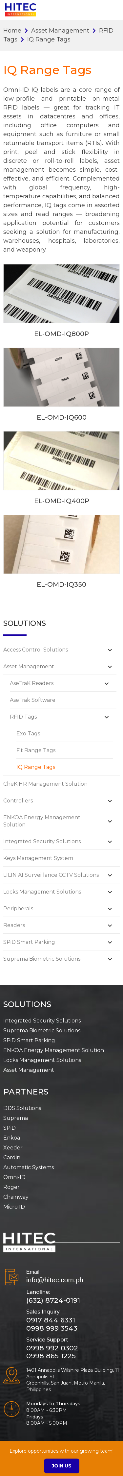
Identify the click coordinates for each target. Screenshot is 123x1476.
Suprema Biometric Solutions (41, 959)
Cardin (11, 1157)
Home (12, 30)
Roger (11, 1187)
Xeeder (13, 1147)
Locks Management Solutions (42, 892)
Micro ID (14, 1207)
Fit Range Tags (35, 750)
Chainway (16, 1197)
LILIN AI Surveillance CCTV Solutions (51, 875)
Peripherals (18, 908)
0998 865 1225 (51, 1356)
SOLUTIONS (27, 1004)
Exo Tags (28, 733)
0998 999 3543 (51, 1328)
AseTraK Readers (31, 683)
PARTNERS (25, 1091)
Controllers (18, 801)
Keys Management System (38, 858)
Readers (14, 925)
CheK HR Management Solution (45, 784)
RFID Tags (23, 717)
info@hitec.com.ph (54, 1280)
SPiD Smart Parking (29, 942)
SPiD (9, 1128)
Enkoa (11, 1138)
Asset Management (60, 30)
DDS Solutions (22, 1108)
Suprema (15, 1118)
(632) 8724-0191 (53, 1300)
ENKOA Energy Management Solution (53, 1050)
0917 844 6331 (50, 1320)
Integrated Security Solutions (42, 841)
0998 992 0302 (52, 1348)
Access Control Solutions (35, 650)
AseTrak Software (32, 700)
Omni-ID (14, 1177)
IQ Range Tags (35, 767)
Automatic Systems (28, 1167)
